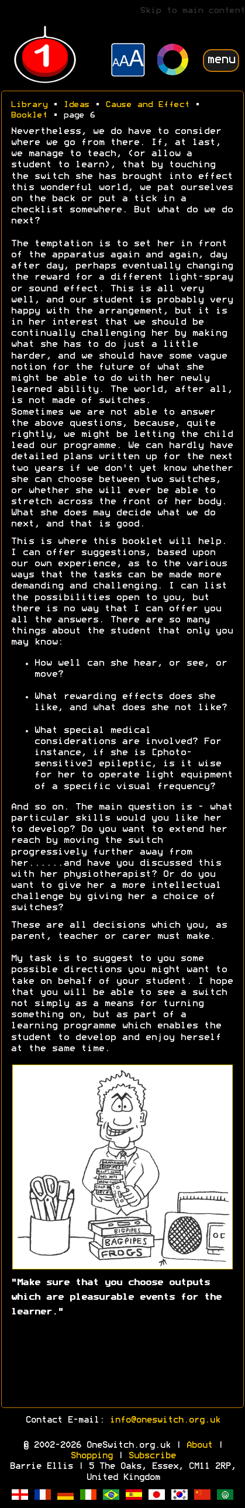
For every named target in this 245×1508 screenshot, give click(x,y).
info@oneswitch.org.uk (164, 1420)
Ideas (76, 105)
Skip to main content (192, 11)
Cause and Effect (147, 105)
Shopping (91, 1456)
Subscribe (151, 1456)
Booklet (29, 115)
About (199, 1445)
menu (221, 60)
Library (29, 105)
